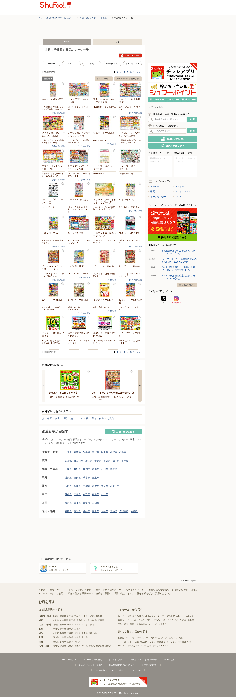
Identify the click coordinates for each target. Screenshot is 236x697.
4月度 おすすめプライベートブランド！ (79, 308)
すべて (177, 196)
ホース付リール (48, 207)
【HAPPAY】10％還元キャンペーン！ (78, 342)
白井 (101, 418)
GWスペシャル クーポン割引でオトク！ (79, 175)
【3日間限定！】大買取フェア (104, 108)
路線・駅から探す (88, 18)
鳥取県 (86, 494)
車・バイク (168, 620)
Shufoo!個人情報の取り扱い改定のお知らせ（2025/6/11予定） (178, 268)
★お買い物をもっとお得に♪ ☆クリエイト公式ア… (53, 342)
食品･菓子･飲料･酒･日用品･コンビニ (143, 616)
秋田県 (104, 452)
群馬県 (125, 460)
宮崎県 (113, 511)
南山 (57, 418)
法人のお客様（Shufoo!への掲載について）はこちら (118, 670)
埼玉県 (88, 460)
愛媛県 (86, 503)
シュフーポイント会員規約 (90, 665)
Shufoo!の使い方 (69, 659)
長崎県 (86, 511)
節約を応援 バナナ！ (102, 307)
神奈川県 (78, 460)
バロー (143, 646)
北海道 (68, 452)
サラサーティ (98, 174)
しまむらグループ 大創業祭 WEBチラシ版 (79, 141)
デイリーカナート (160, 646)
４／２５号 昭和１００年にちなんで (130, 275)
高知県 (95, 503)
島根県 (95, 494)
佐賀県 (77, 511)
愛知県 (68, 477)
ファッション (71, 64)
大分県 (104, 511)
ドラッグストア (112, 64)
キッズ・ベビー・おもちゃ (150, 620)
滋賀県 (95, 486)
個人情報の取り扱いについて (122, 665)
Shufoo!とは (168, 659)
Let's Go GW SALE (101, 140)
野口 (93, 418)
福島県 (122, 452)
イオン (181, 638)
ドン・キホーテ (138, 638)
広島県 (77, 494)
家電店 (121, 620)
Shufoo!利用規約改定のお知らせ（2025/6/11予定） (178, 252)
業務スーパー (124, 638)
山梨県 (68, 469)
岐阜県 (86, 477)
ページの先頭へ (189, 580)
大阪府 (68, 486)
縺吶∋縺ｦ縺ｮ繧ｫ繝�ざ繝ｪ (128, 78)
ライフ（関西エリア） (159, 642)
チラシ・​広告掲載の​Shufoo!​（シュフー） (57, 18)
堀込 (65, 418)
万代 (137, 642)
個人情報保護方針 (149, 665)
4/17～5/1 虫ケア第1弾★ (129, 207)
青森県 (77, 452)
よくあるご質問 (115, 659)
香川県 (77, 503)
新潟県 (86, 469)
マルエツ (144, 642)
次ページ (135, 72)
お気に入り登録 (63, 83)
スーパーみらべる (169, 638)
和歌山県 (114, 486)
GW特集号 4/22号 (126, 174)
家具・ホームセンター (186, 616)
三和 (149, 646)
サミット (122, 646)
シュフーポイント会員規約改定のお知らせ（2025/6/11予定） (179, 260)
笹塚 (49, 418)
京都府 (86, 486)
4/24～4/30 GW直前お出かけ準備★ (52, 241)
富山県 (95, 469)
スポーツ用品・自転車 (184, 620)
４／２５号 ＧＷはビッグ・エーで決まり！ (52, 308)
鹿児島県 (123, 511)
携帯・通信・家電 (126, 624)
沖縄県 (134, 511)
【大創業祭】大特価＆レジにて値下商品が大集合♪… (52, 108)
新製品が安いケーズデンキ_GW (130, 108)
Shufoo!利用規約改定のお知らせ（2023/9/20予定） (178, 277)
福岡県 (68, 511)
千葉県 (104, 18)
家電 (92, 64)
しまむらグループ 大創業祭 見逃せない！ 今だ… (53, 141)
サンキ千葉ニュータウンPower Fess (78, 108)
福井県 (113, 469)
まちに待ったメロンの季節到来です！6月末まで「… (104, 208)
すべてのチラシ (104, 78)
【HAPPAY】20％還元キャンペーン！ (104, 342)
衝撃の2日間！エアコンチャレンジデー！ (79, 241)
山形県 (113, 452)
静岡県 (77, 477)
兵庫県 (77, 486)
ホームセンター (132, 64)
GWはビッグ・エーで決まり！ (129, 308)
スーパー (51, 64)
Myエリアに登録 (130, 55)
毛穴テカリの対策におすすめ (130, 241)
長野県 (77, 469)
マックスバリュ (153, 638)
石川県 (104, 469)
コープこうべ (133, 646)
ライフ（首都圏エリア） (181, 642)
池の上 (73, 418)
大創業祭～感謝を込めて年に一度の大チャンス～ (130, 141)
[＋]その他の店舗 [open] (58, 113)
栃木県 (116, 460)
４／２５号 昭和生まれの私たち (104, 275)
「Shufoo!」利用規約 (92, 659)
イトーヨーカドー (126, 642)
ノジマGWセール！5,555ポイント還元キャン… (53, 275)
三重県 (95, 477)
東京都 (68, 460)
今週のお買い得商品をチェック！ (130, 342)
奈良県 (104, 486)
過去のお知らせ (187, 285)
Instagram (176, 300)
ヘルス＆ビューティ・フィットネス (151, 624)
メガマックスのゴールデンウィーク (104, 241)
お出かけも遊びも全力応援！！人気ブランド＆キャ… (77, 209)
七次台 (110, 418)
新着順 (47, 79)
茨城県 (106, 460)
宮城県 (95, 452)
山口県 (104, 494)
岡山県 (68, 494)
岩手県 (86, 452)
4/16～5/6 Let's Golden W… (79, 274)
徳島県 (68, 503)
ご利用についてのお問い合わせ (143, 659)
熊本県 (95, 511)
